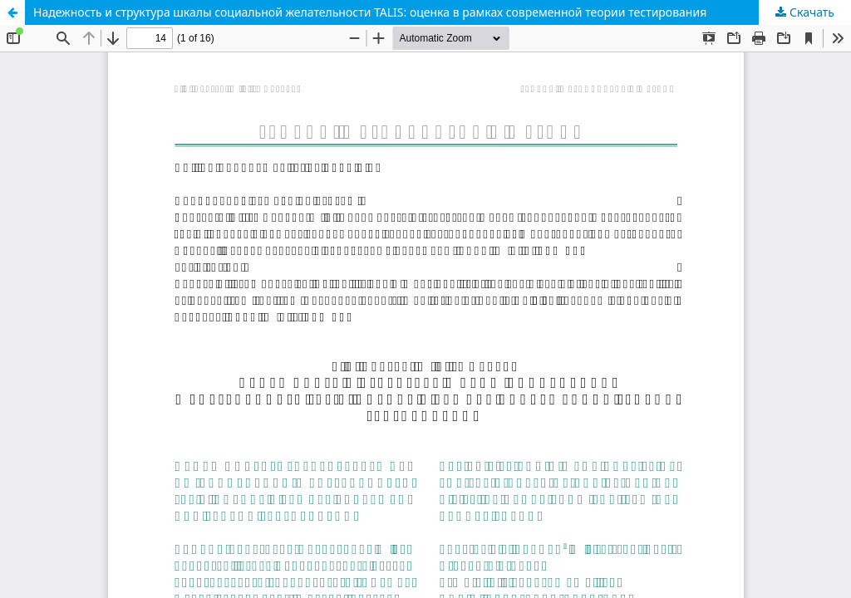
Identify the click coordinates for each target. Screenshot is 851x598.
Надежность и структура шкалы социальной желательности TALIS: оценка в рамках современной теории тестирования (369, 12)
